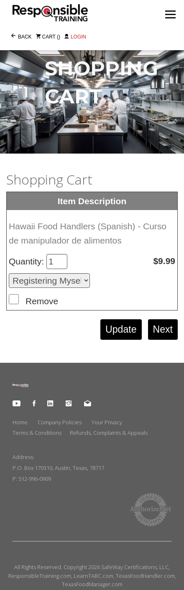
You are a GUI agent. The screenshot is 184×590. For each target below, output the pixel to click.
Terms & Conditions (37, 432)
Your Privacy (107, 422)
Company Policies (60, 422)
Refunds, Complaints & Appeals (109, 432)
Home (20, 422)
